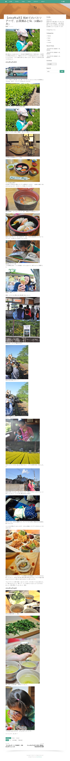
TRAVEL (17, 1)
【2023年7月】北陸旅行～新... (54, 52)
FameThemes (39, 757)
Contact (36, 1)
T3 (35, 7)
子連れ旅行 (20, 740)
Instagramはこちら (51, 29)
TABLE (23, 1)
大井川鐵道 (14, 740)
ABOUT (43, 1)
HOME (10, 1)
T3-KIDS (17, 738)
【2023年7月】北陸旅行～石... (54, 56)
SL (10, 740)
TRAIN (29, 1)
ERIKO (7, 26)
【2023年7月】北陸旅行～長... (54, 48)
